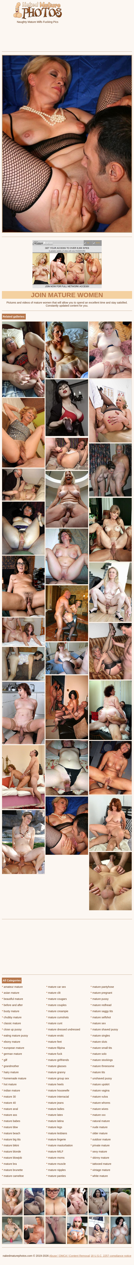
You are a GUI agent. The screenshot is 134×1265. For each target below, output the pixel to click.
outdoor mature (101, 1139)
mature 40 (9, 1102)
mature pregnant (101, 992)
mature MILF (54, 1151)
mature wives (99, 1108)
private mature (100, 1145)
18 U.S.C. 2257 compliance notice (111, 1255)
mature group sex (57, 1078)
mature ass (9, 1114)
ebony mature (11, 1041)
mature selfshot (101, 1017)
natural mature (100, 1121)
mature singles (100, 1035)
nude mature (99, 1127)
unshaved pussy (101, 1078)
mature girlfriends (57, 1059)
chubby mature (12, 1017)
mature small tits (101, 1047)
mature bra (9, 1163)
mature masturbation (59, 1145)
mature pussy (99, 998)
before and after (12, 1005)
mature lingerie (56, 1139)
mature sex (98, 1023)
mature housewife (57, 1090)
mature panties (56, 1175)
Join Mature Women (67, 295)
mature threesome (102, 1066)
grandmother (10, 1066)
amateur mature (12, 986)
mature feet (54, 1041)
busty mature (10, 1011)
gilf (4, 1059)
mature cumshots (57, 1017)
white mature (99, 1175)
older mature (99, 1133)
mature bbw (10, 1127)
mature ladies (55, 1108)
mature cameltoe (13, 1175)
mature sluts (99, 1041)
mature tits (98, 1072)
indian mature (11, 1090)
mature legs (54, 1127)
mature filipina (55, 1047)
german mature (12, 1053)
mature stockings (102, 1059)
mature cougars (56, 998)
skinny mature (100, 1157)
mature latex (54, 1114)
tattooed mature (101, 1163)
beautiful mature (12, 998)
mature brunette (12, 1170)
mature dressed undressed (63, 1029)
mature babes (11, 1121)
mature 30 (9, 1096)
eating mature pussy (15, 1035)
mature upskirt (100, 1084)
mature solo (99, 1053)
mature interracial (57, 1096)
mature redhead (101, 1005)
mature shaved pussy (104, 1029)
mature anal (10, 1108)
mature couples (56, 1005)
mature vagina (100, 1090)
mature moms (55, 1157)
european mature (13, 1047)
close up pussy (12, 1029)
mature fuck (54, 1053)
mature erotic (55, 1035)
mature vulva (99, 1096)
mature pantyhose (102, 986)
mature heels (55, 1084)
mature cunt (54, 1023)
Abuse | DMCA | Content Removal (69, 1255)
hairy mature (10, 1072)
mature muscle (56, 1163)
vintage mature (100, 1170)
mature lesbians (56, 1133)
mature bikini (10, 1145)
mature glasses (56, 1066)
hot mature (9, 1084)
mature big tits (11, 1139)
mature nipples (56, 1170)
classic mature (11, 1023)
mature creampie (57, 1011)
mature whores (100, 1102)
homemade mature (14, 1078)
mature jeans (55, 1102)
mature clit (53, 992)
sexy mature (99, 1151)
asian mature (10, 992)
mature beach (11, 1133)
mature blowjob (12, 1157)
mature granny (56, 1072)
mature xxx (98, 1114)
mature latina (55, 1121)
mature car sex (56, 986)
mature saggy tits (102, 1011)
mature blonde (11, 1151)
